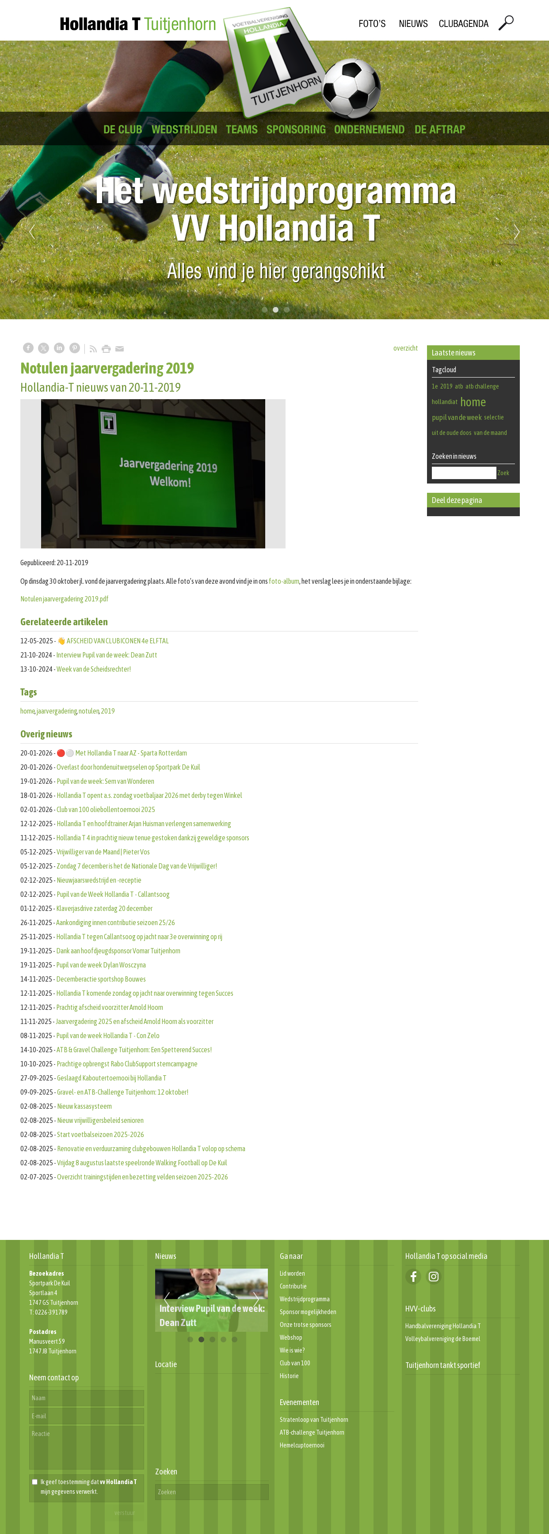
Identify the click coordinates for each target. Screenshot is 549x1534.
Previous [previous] (32, 232)
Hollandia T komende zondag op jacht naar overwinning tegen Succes (144, 993)
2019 (108, 711)
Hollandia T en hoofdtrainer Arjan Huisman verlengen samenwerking (144, 823)
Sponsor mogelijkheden (308, 1311)
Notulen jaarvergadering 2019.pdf (64, 599)
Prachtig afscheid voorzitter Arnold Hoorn (109, 1007)
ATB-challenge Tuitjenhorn (312, 1432)
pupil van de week (457, 417)
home (27, 711)
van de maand (490, 432)
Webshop (291, 1337)
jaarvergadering (57, 711)
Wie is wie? (292, 1350)
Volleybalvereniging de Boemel (442, 1338)
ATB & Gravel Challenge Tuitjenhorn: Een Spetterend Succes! (135, 1050)
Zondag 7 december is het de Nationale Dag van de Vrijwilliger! (137, 866)
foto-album (284, 581)
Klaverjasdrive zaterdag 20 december (104, 908)
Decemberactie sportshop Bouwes (101, 979)
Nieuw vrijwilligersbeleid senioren (100, 1120)
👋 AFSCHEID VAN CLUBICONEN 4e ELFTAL (113, 641)
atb (459, 386)
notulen (89, 711)
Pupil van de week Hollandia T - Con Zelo (108, 1035)
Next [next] (517, 232)
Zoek (503, 472)
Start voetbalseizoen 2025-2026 (100, 1134)
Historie (289, 1375)
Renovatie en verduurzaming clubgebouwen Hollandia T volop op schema (151, 1148)
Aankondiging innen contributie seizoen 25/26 (115, 922)
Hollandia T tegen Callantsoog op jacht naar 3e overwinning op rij (139, 937)
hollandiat (445, 401)
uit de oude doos (452, 432)
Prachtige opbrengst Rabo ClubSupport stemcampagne (127, 1064)
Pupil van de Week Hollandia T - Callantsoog (113, 894)
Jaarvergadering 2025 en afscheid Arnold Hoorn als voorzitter (135, 1021)
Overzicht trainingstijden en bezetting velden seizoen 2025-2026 (142, 1177)
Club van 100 (295, 1363)
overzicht (405, 348)
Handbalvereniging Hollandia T (443, 1326)
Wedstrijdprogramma (305, 1299)
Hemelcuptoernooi (302, 1445)
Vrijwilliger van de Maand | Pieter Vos (103, 852)
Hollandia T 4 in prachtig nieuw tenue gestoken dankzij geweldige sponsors (152, 838)
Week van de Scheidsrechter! (94, 669)
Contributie (293, 1286)
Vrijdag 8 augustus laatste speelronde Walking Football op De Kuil (142, 1163)
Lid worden (292, 1273)
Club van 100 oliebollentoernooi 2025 (106, 809)
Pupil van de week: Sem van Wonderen (105, 781)
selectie (494, 417)
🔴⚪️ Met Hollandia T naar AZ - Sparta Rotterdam (122, 753)
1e (435, 386)
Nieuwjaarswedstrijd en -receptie (99, 880)
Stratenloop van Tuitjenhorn (314, 1419)
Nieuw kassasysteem (84, 1106)
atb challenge (482, 386)
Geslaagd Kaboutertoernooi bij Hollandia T (112, 1078)
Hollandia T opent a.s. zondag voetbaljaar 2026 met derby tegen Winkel (149, 795)
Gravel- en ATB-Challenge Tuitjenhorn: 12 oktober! (122, 1092)
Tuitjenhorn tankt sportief (442, 1365)
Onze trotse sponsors (306, 1324)
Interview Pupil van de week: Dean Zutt (106, 655)
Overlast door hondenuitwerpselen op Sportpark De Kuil (128, 767)
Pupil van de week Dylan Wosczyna (101, 965)
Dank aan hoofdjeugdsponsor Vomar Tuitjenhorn (118, 951)
